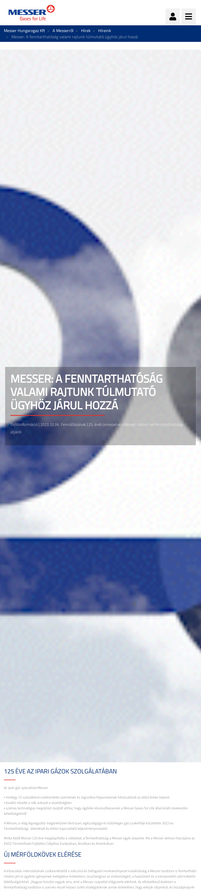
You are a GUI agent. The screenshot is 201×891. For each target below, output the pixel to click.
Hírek (86, 30)
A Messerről (63, 30)
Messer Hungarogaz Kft (24, 30)
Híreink (104, 30)
